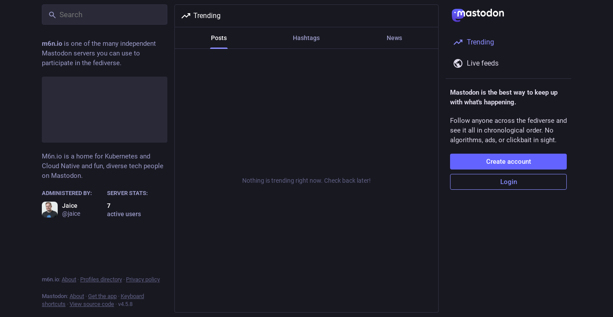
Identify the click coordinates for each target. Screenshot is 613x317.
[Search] (104, 14)
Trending (201, 16)
